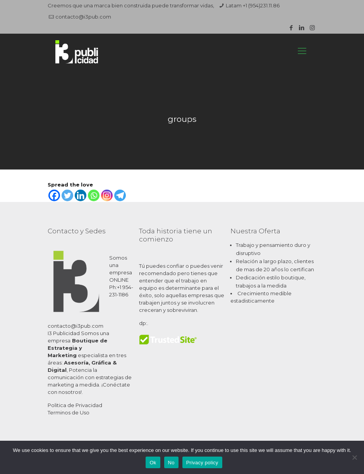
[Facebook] (54, 195)
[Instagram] (107, 195)
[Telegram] (120, 195)
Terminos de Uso (68, 412)
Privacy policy (202, 462)
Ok (152, 462)
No (171, 462)
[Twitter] (67, 195)
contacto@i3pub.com (83, 17)
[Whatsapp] (94, 195)
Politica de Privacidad (75, 405)
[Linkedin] (80, 195)
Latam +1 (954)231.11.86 (253, 5)
